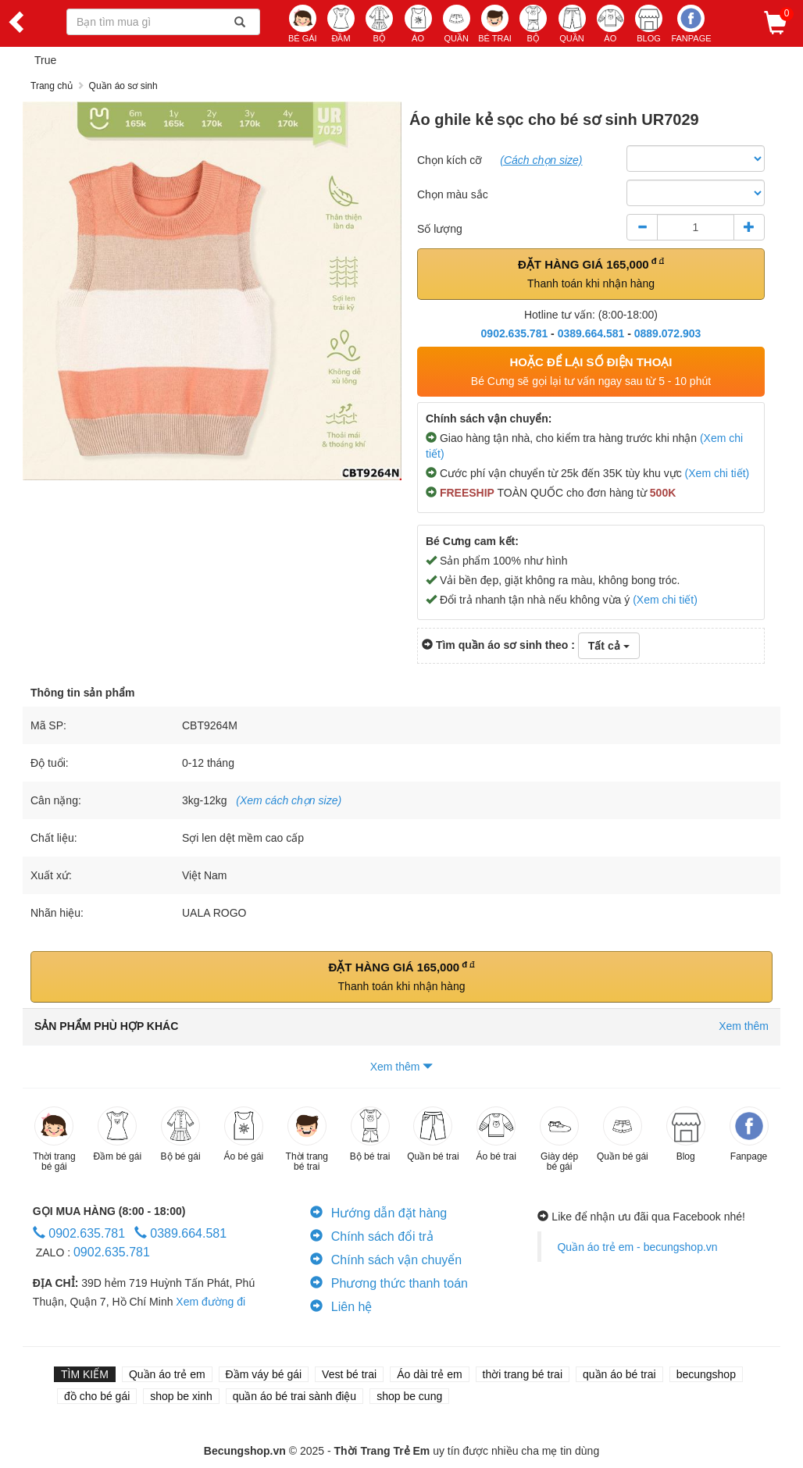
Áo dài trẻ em (429, 1374)
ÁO (418, 24)
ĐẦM (341, 24)
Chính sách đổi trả (372, 1236)
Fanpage (691, 24)
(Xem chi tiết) (717, 473)
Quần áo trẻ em (167, 1374)
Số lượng (439, 229)
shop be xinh (181, 1396)
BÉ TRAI (495, 24)
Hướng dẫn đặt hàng (378, 1213)
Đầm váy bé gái (264, 1374)
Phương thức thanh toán (389, 1283)
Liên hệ (341, 1306)
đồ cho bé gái (97, 1396)
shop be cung (409, 1396)
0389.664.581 (591, 333)
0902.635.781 (514, 333)
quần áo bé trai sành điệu (294, 1396)
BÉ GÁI (302, 24)
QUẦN (456, 24)
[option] (212, 291)
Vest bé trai (349, 1374)
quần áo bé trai (619, 1374)
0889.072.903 (667, 333)
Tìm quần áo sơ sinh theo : (498, 645)
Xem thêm (402, 1066)
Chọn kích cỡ (449, 160)
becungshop (706, 1374)
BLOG (648, 24)
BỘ (379, 24)
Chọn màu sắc (452, 194)
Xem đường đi (210, 1301)
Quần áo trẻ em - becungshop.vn (637, 1247)
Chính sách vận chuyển (386, 1260)
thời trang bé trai (522, 1374)
